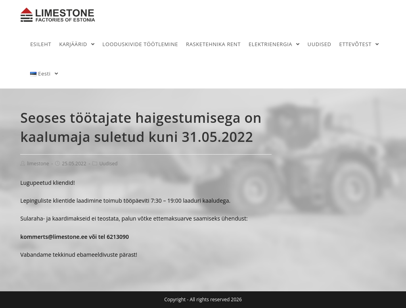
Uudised (108, 163)
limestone (38, 163)
